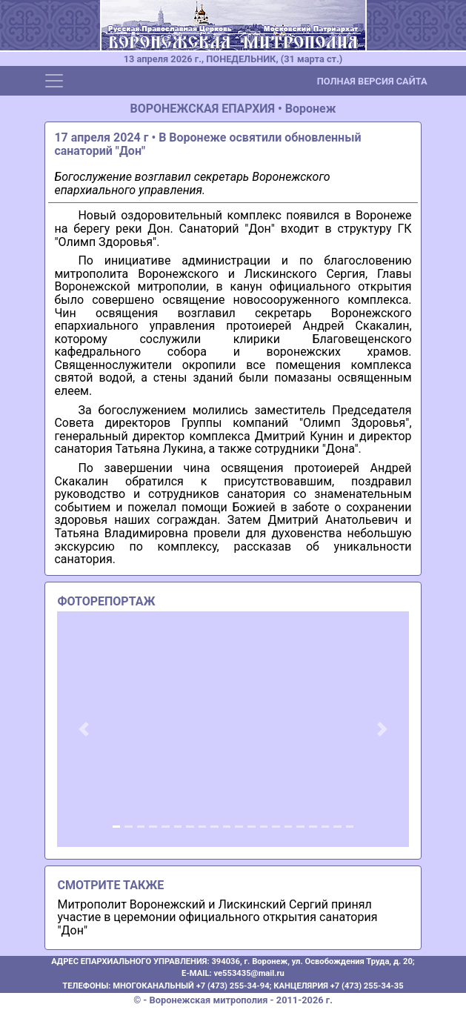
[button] (83, 729)
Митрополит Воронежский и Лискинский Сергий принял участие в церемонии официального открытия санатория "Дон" (217, 917)
